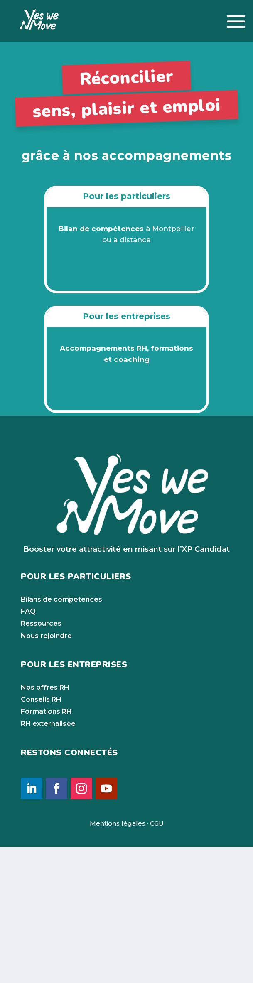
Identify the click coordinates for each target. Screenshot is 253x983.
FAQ (28, 748)
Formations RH (46, 848)
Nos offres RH (45, 824)
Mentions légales (117, 959)
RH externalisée (48, 860)
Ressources (41, 760)
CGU (157, 959)
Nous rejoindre (46, 772)
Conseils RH (41, 836)
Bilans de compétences (61, 736)
